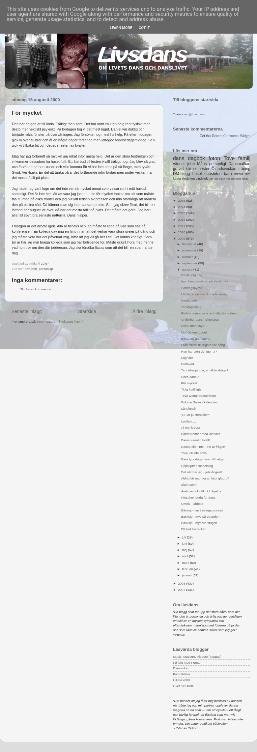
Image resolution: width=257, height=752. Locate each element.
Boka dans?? (190, 377)
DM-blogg (181, 173)
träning (244, 168)
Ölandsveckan (224, 168)
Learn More (121, 28)
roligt (245, 178)
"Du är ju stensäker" (195, 415)
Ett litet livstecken (193, 529)
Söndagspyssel (192, 288)
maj (185, 550)
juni (185, 543)
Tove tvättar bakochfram (198, 395)
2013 (182, 213)
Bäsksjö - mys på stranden (200, 516)
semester (201, 168)
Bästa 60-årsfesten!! (195, 338)
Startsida (87, 311)
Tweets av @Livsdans (189, 114)
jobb (34, 269)
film (247, 174)
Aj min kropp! (190, 427)
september (190, 263)
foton (214, 158)
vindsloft (202, 178)
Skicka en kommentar (35, 289)
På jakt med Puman (187, 662)
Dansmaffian (239, 163)
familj (244, 158)
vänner (179, 163)
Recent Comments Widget (231, 136)
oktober (188, 257)
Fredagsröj (189, 300)
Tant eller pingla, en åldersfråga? (204, 370)
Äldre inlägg (144, 311)
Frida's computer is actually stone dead (209, 313)
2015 (182, 200)
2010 (182, 232)
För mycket (189, 383)
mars (186, 562)
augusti (187, 269)
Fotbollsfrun (181, 674)
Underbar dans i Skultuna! (200, 319)
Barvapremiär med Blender (200, 434)
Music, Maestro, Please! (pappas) (197, 656)
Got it (144, 28)
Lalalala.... (188, 421)
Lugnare (187, 358)
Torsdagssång (191, 307)
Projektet (188, 178)
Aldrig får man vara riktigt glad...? (205, 478)
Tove (229, 158)
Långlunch (188, 408)
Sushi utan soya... (194, 326)
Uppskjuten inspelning (197, 466)
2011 (182, 226)
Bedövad (187, 364)
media (238, 174)
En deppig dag (191, 275)
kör (188, 168)
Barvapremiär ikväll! (195, 440)
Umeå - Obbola (192, 504)
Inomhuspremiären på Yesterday (204, 281)
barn (228, 173)
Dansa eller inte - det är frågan (203, 446)
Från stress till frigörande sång (203, 345)
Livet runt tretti (183, 686)
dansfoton (212, 173)
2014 (182, 207)
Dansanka (180, 668)
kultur (221, 178)
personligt (46, 269)
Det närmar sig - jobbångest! (201, 472)
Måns (202, 163)
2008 (182, 583)
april (185, 556)
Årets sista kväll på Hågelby (201, 491)
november (189, 250)
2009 (182, 238)
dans (178, 158)
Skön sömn (189, 484)
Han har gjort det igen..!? (199, 351)
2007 (182, 590)
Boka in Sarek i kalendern (199, 402)
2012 (182, 219)
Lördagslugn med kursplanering (204, 294)
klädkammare (233, 178)
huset (197, 173)
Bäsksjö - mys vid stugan (199, 523)
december (189, 244)
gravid (178, 168)
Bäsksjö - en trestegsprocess (202, 510)
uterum (213, 178)
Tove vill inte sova (194, 453)
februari (188, 569)
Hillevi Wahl (181, 680)
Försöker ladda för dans (198, 497)
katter (177, 178)
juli (184, 537)
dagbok (196, 158)
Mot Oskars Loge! (194, 332)
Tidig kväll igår (191, 389)
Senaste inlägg (27, 311)
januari (187, 575)
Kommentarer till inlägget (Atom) (60, 321)
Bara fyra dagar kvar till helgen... (204, 459)
